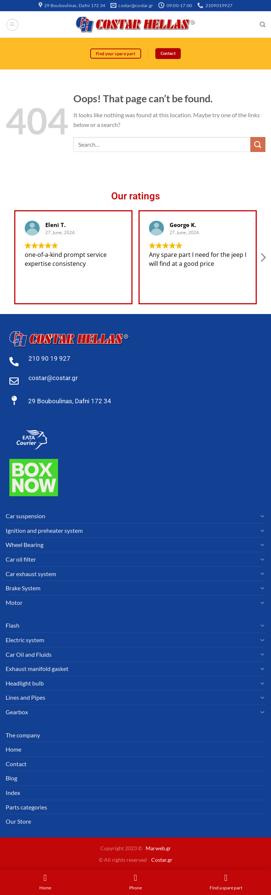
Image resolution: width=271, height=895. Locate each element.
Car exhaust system (31, 573)
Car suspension (25, 516)
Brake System (23, 588)
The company (23, 735)
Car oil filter (21, 559)
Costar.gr (162, 860)
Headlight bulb (25, 683)
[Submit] (257, 144)
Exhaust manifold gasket (37, 668)
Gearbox (17, 711)
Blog (11, 778)
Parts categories (26, 807)
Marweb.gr (158, 848)
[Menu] (12, 25)
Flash (12, 625)
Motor (14, 602)
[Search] (262, 25)
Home (13, 749)
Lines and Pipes (25, 697)
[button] (263, 259)
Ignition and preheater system (44, 530)
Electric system (25, 639)
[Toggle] (262, 516)
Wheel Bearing (24, 545)
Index (13, 792)
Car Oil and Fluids (29, 654)
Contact (16, 763)
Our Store (18, 821)
